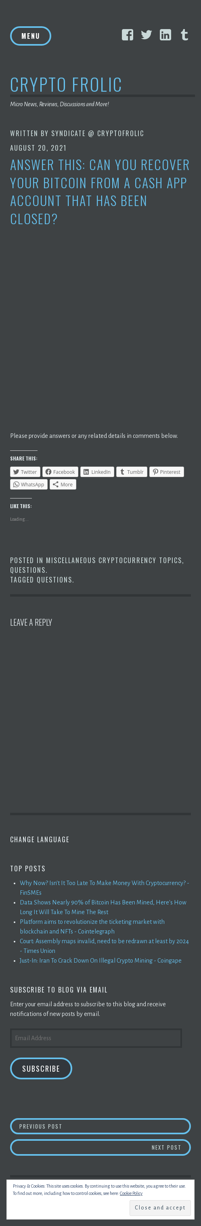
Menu (30, 36)
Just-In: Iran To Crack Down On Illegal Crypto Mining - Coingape (101, 960)
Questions (28, 570)
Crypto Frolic (66, 84)
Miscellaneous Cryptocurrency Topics (114, 560)
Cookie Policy (131, 1193)
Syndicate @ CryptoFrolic (97, 133)
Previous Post (105, 1126)
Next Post (171, 1147)
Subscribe (41, 1068)
